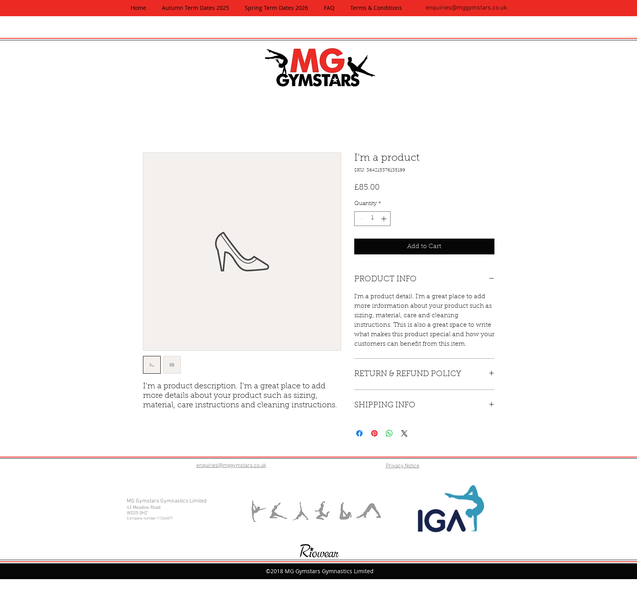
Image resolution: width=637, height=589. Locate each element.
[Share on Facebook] (359, 433)
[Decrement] (360, 219)
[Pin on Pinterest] (374, 433)
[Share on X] (404, 433)
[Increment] (384, 219)
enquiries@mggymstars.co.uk (466, 8)
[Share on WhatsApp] (389, 433)
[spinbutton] (372, 219)
